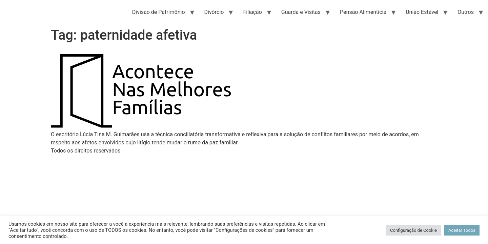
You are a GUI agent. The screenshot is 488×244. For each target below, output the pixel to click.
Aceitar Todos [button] (461, 230)
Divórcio (214, 12)
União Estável (422, 12)
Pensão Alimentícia (363, 12)
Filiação (252, 12)
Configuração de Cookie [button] (413, 230)
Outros (466, 12)
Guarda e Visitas (301, 12)
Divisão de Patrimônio (158, 12)
